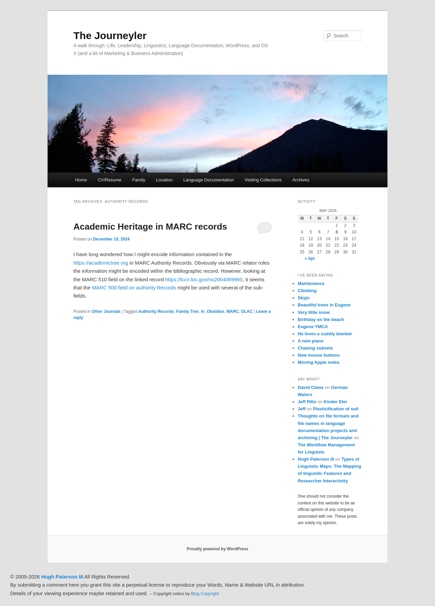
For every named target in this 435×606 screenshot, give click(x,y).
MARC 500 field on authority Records (134, 287)
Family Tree (187, 311)
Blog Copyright (205, 593)
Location (164, 179)
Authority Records (156, 311)
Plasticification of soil (336, 408)
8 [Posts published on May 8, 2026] (336, 232)
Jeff (302, 408)
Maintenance (311, 283)
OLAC (247, 311)
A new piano (311, 340)
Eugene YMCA (313, 326)
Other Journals (105, 311)
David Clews (311, 387)
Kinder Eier (335, 401)
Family (138, 179)
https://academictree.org (100, 263)
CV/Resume (109, 179)
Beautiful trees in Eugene (324, 304)
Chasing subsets (315, 348)
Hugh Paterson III (316, 459)
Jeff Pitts (307, 401)
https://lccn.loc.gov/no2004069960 (204, 279)
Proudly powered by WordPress (217, 549)
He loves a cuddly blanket (325, 333)
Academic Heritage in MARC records (150, 226)
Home (81, 179)
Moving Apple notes (319, 362)
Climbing (307, 290)
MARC (232, 311)
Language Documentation (208, 179)
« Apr (310, 258)
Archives (300, 179)
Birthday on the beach (321, 319)
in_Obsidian (212, 311)
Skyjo (304, 297)
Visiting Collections (263, 179)
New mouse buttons (319, 355)
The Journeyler (109, 35)
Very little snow (314, 312)
